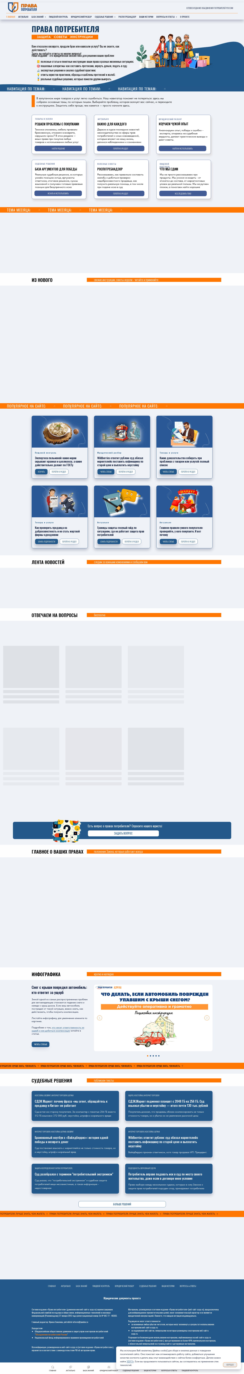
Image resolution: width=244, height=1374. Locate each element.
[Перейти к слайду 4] (156, 1055)
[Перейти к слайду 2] (150, 1055)
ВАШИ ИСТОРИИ (168, 1286)
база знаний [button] (37, 16)
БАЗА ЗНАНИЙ (81, 1286)
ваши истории (146, 16)
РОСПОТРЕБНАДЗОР (127, 16)
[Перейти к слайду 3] (153, 1055)
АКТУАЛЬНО (66, 1286)
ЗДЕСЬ (130, 1361)
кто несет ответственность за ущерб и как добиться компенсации (58, 1029)
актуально (23, 16)
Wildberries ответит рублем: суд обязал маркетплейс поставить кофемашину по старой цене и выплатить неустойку (163, 1141)
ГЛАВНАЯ (52, 1286)
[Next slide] (206, 1017)
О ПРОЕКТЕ (184, 16)
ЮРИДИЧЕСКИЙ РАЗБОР (124, 1286)
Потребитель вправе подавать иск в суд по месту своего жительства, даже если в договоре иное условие (165, 1176)
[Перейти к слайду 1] (147, 1055)
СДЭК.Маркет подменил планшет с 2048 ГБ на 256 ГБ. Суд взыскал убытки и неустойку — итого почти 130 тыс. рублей (168, 1103)
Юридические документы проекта (122, 1298)
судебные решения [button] (104, 16)
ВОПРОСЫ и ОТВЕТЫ (188, 1286)
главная (10, 16)
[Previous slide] (99, 1017)
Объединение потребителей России (51, 1334)
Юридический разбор (81, 16)
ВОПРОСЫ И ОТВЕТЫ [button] (165, 16)
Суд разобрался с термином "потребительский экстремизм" (74, 1174)
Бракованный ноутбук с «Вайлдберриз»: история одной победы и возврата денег (71, 1139)
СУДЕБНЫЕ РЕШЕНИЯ (147, 1286)
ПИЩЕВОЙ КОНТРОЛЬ (58, 16)
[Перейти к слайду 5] (158, 1055)
